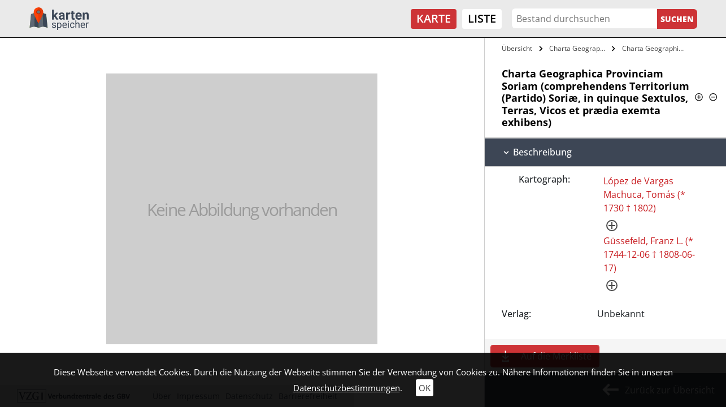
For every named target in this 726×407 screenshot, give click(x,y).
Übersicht (517, 48)
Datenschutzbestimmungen (346, 387)
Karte (433, 18)
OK (425, 387)
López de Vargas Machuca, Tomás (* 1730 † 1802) (644, 194)
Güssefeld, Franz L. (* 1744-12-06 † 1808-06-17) (649, 254)
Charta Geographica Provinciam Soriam (579, 48)
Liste (482, 18)
